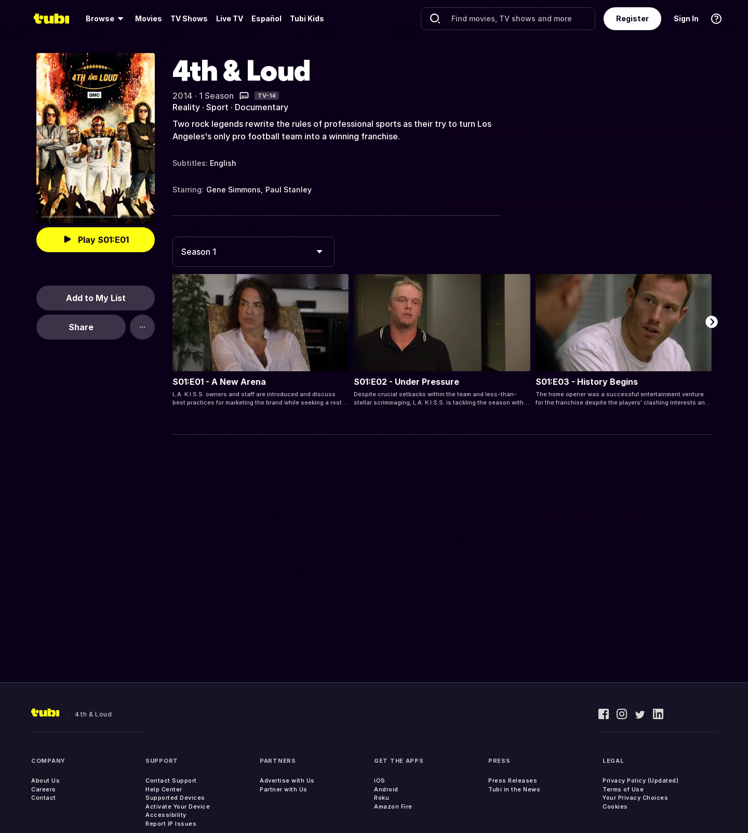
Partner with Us (284, 789)
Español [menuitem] (266, 18)
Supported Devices (175, 797)
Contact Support (171, 780)
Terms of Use (623, 789)
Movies (148, 18)
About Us (45, 780)
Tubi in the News (514, 789)
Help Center (163, 789)
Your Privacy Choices (635, 797)
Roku (381, 797)
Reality (186, 107)
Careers (43, 789)
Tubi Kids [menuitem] (307, 18)
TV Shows (189, 18)
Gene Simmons (233, 189)
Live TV (229, 18)
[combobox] (253, 251)
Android (386, 789)
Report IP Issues (170, 823)
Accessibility (165, 814)
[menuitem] (106, 18)
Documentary (261, 107)
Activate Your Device (177, 806)
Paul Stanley (288, 189)
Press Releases (512, 780)
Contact (43, 797)
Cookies (615, 806)
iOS (379, 780)
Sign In (686, 18)
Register (632, 18)
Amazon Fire (393, 806)
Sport (217, 107)
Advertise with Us (287, 780)
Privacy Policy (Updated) (640, 780)
